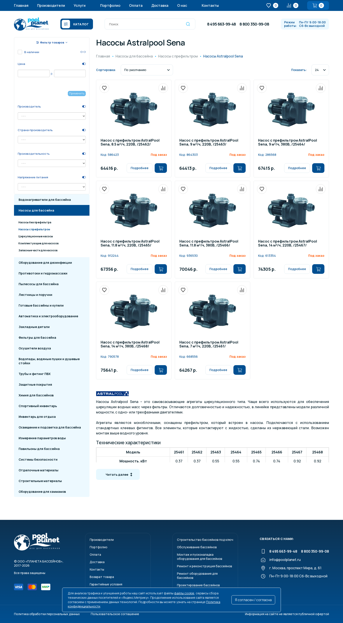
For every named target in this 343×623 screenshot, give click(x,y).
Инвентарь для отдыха (37, 417)
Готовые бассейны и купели (41, 305)
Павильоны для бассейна (39, 449)
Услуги (80, 5)
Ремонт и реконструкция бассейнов (204, 566)
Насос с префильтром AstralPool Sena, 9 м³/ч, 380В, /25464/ (287, 143)
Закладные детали (34, 327)
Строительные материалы (40, 481)
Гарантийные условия (106, 584)
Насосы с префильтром (34, 229)
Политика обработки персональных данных (47, 614)
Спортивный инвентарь (38, 406)
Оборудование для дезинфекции (45, 262)
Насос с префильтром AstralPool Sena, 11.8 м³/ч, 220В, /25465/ (130, 243)
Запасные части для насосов (38, 250)
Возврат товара (102, 577)
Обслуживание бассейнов (197, 547)
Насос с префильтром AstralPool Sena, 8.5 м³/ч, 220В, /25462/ (130, 143)
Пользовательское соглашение (115, 614)
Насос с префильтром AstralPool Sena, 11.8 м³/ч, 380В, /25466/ (208, 243)
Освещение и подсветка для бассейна (50, 427)
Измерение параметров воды (42, 438)
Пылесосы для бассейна (39, 284)
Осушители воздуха (35, 348)
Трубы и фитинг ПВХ (35, 374)
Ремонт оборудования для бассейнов (197, 575)
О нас (182, 5)
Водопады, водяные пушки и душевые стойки (49, 361)
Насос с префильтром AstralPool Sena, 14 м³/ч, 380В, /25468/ (130, 344)
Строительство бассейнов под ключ (205, 540)
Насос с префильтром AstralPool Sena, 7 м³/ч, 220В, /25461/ (208, 344)
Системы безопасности (38, 459)
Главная (21, 5)
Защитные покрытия (35, 384)
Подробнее (140, 168)
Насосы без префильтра (34, 222)
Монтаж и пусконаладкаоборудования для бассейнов (199, 556)
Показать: (299, 70)
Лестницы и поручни (35, 295)
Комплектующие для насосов (38, 243)
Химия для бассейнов (36, 395)
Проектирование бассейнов (198, 585)
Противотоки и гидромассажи (43, 273)
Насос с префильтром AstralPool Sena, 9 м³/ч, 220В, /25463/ (208, 143)
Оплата (136, 5)
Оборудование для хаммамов (42, 491)
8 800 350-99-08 (254, 24)
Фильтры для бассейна (37, 337)
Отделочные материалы (38, 470)
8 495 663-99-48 (221, 24)
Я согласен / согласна (253, 599)
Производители (51, 5)
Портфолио (110, 5)
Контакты (210, 5)
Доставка (159, 5)
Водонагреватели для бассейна (45, 200)
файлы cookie (184, 593)
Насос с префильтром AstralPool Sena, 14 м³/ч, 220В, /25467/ (287, 243)
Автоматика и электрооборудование (48, 316)
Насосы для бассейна (36, 210)
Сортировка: (106, 70)
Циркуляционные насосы (35, 236)
